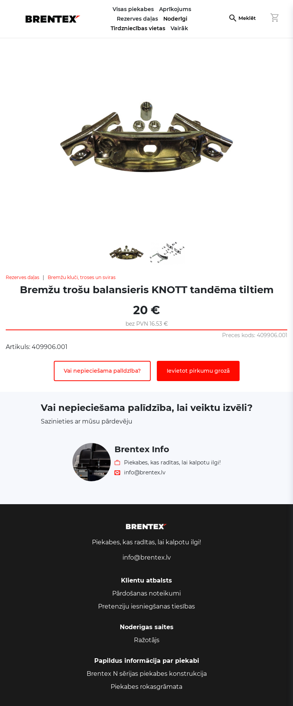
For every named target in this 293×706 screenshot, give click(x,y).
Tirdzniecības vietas (138, 28)
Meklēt (247, 18)
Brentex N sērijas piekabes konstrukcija (147, 673)
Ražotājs (146, 640)
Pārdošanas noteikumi (146, 593)
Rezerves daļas (22, 277)
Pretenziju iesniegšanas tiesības (146, 606)
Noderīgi (175, 18)
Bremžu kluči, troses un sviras (82, 277)
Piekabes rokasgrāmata (146, 686)
